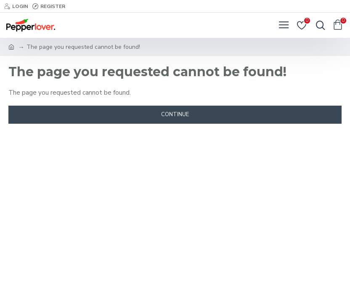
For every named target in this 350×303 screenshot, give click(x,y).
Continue (175, 114)
